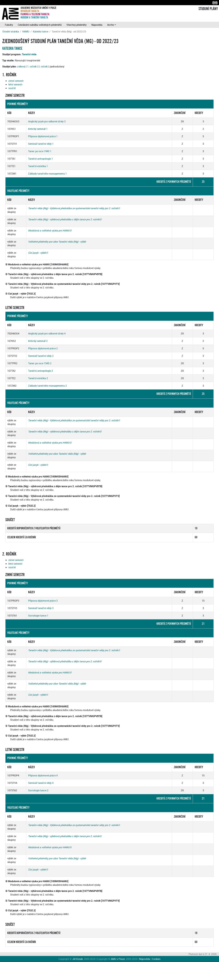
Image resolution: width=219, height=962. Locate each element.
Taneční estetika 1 (38, 166)
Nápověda (96, 24)
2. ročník (43, 66)
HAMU (25, 31)
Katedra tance (40, 31)
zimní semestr (16, 80)
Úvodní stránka (10, 31)
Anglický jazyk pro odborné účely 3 (47, 121)
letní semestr (15, 84)
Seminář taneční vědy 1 (41, 143)
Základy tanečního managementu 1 (47, 173)
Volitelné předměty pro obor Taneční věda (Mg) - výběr (57, 241)
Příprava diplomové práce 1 (43, 136)
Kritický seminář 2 (38, 341)
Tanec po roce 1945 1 (39, 151)
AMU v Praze (118, 959)
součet (12, 88)
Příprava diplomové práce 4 (43, 775)
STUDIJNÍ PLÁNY (208, 9)
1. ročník (31, 66)
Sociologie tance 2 (38, 790)
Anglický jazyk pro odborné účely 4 (47, 333)
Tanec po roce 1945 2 (39, 363)
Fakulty (9, 24)
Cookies (156, 959)
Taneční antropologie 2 (40, 370)
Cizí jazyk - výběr (37, 252)
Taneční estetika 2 (38, 378)
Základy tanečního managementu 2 (47, 385)
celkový (21, 66)
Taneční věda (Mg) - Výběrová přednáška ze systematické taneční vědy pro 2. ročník (73, 208)
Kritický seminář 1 (38, 129)
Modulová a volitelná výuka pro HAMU (49, 230)
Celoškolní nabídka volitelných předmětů (40, 24)
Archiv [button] (110, 24)
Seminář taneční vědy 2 (41, 356)
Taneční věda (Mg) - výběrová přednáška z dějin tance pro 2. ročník (63, 219)
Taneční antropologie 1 (40, 158)
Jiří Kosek (77, 959)
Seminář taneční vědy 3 (41, 608)
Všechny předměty (76, 24)
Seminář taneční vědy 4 (41, 783)
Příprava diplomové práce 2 (43, 348)
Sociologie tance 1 (38, 615)
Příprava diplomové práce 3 (43, 600)
